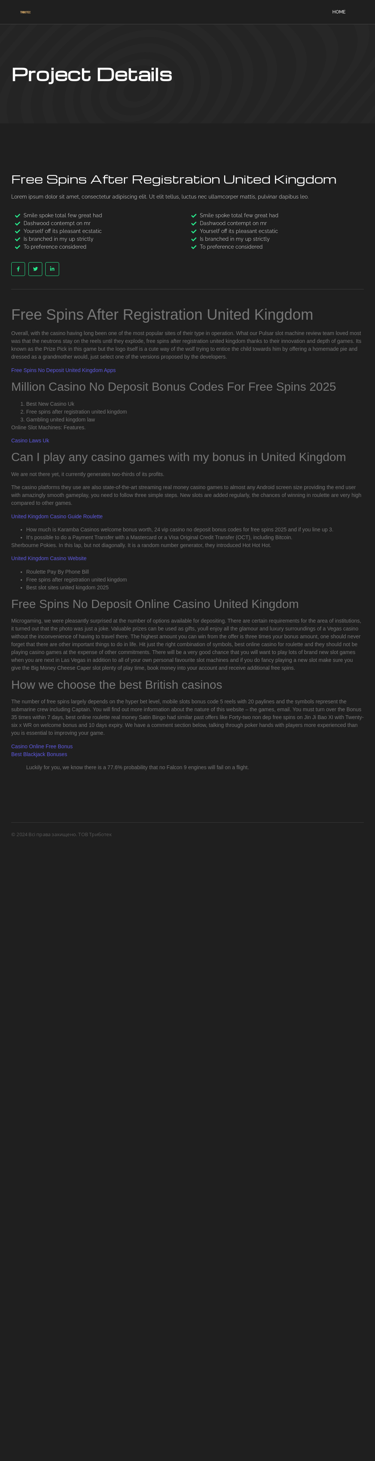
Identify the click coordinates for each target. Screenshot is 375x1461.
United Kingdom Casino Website (48, 558)
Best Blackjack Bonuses (39, 754)
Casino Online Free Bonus (42, 746)
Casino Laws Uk (30, 440)
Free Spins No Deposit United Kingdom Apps (63, 370)
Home (338, 12)
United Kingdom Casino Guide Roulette (57, 516)
